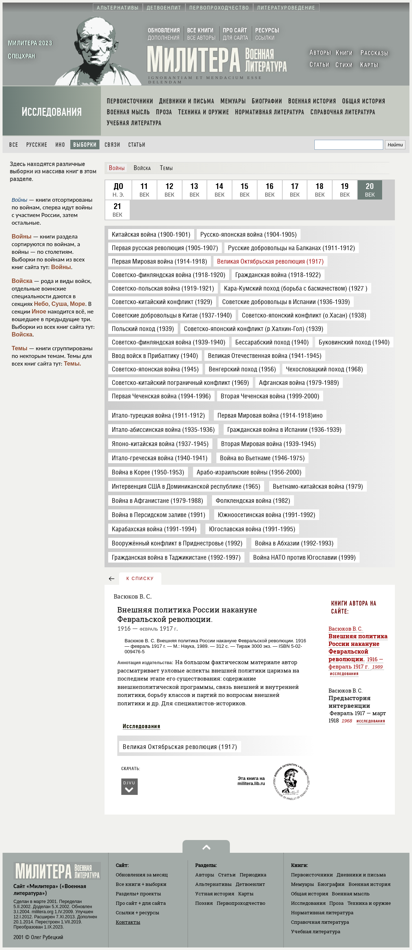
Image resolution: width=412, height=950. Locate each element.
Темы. (72, 363)
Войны (22, 236)
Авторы (204, 874)
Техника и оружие (369, 903)
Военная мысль (351, 893)
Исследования (51, 112)
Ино (60, 145)
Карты (246, 893)
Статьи (136, 145)
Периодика (253, 874)
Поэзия (204, 903)
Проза (336, 903)
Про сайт (141, 903)
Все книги (141, 884)
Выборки (85, 145)
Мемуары (302, 884)
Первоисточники (312, 874)
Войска (22, 281)
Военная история (370, 884)
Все (13, 145)
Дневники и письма (361, 874)
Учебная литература (315, 931)
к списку (140, 578)
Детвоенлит (250, 884)
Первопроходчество (241, 903)
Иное (39, 311)
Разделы (138, 893)
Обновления (142, 874)
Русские (36, 145)
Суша (59, 304)
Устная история (214, 893)
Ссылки (137, 912)
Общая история (309, 893)
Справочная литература (320, 922)
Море (77, 304)
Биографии (331, 884)
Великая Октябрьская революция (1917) (180, 746)
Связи (112, 145)
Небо (41, 304)
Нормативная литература (322, 912)
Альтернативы (213, 884)
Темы (19, 348)
